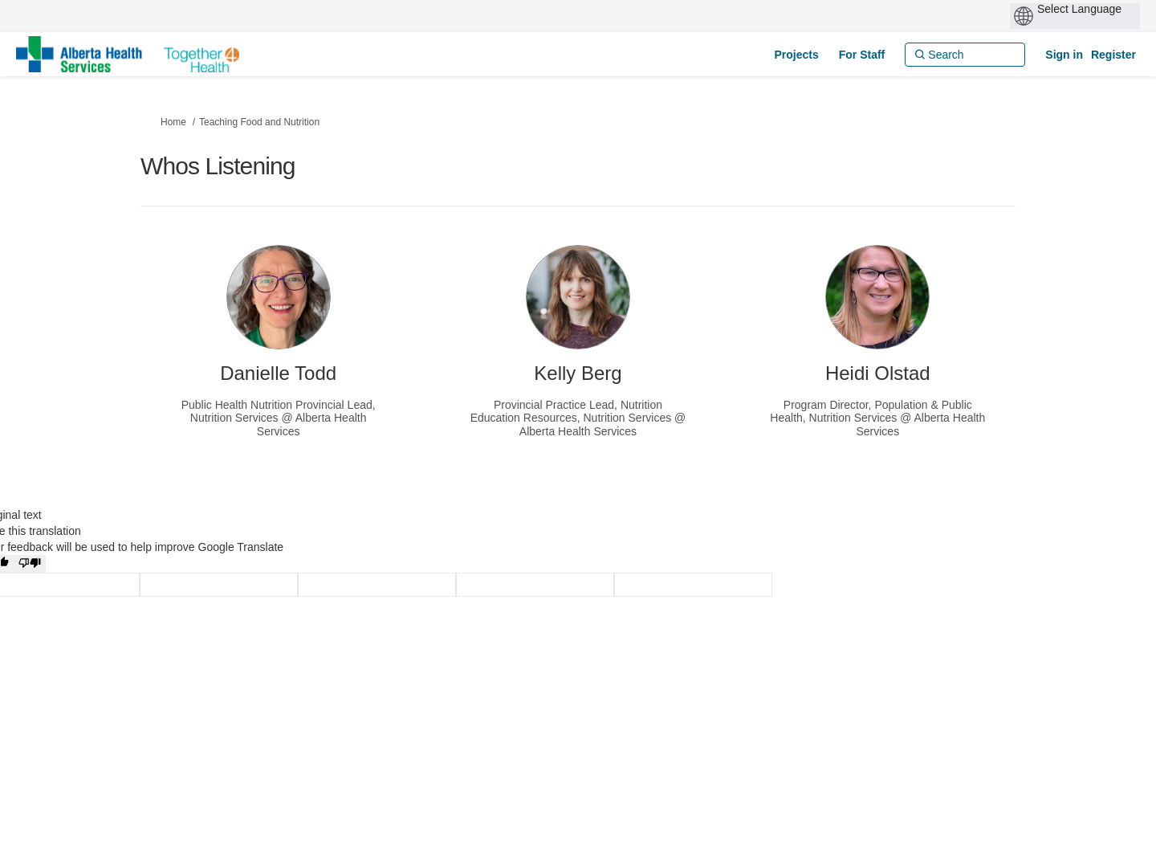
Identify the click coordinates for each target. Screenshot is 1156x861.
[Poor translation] (30, 564)
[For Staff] (862, 55)
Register (1113, 54)
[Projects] (796, 55)
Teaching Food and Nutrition (259, 122)
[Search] (965, 55)
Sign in (1064, 54)
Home (173, 122)
